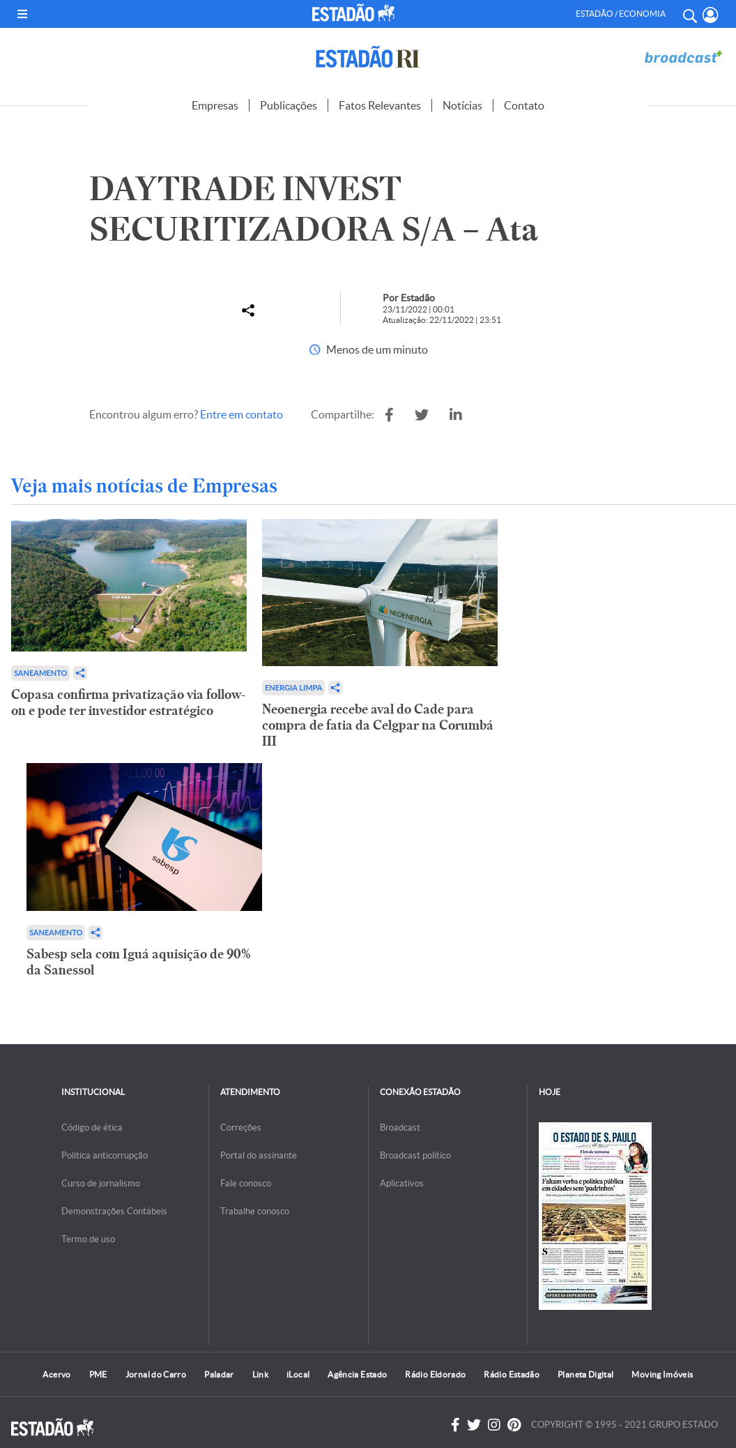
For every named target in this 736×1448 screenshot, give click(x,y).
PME (98, 1374)
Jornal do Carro (155, 1374)
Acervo (56, 1374)
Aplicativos (402, 1183)
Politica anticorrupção (104, 1155)
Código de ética (92, 1127)
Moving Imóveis (662, 1374)
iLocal (297, 1374)
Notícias (462, 105)
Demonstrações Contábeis (114, 1211)
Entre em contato (241, 414)
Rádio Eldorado (435, 1374)
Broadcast (400, 1127)
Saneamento (40, 672)
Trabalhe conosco (254, 1211)
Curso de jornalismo (100, 1183)
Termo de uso (88, 1239)
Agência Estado (357, 1374)
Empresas (215, 105)
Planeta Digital (585, 1374)
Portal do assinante (258, 1155)
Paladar (219, 1374)
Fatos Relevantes (380, 105)
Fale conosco (245, 1183)
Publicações (288, 105)
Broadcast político (415, 1155)
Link (260, 1374)
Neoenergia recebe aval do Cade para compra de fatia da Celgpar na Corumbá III (377, 725)
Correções (240, 1127)
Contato (524, 105)
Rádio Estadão (511, 1374)
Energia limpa (294, 687)
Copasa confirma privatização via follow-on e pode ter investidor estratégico (128, 702)
